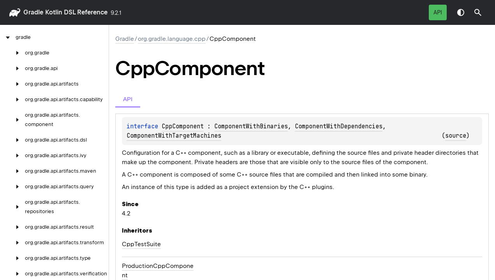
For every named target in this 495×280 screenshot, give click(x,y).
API (437, 12)
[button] (478, 12)
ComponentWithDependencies (338, 126)
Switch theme (461, 12)
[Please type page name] (478, 12)
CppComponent (183, 126)
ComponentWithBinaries (251, 126)
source (455, 136)
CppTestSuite (141, 244)
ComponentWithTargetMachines (174, 136)
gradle (33, 12)
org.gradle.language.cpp (172, 38)
